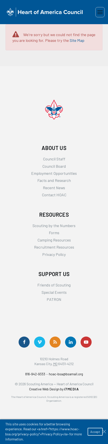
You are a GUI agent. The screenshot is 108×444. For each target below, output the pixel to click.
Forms (54, 232)
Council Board (54, 166)
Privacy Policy (54, 254)
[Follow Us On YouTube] (86, 342)
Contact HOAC (54, 194)
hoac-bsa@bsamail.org (66, 374)
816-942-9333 (35, 374)
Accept (95, 432)
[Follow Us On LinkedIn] (70, 342)
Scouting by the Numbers (54, 225)
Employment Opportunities (54, 173)
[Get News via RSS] (55, 342)
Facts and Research (54, 180)
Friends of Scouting (54, 284)
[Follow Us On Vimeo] (39, 342)
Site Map (77, 40)
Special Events (54, 292)
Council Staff (54, 158)
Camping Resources (54, 240)
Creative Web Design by (54, 389)
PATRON (54, 299)
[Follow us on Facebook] (24, 342)
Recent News (54, 187)
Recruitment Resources (54, 247)
